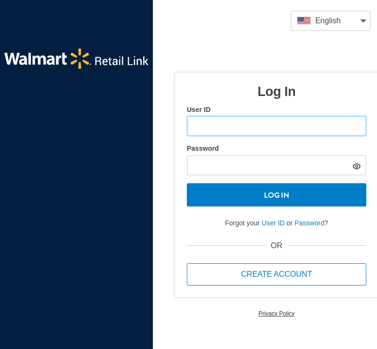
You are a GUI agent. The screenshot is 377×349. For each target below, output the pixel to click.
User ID (199, 109)
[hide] (356, 165)
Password (203, 148)
